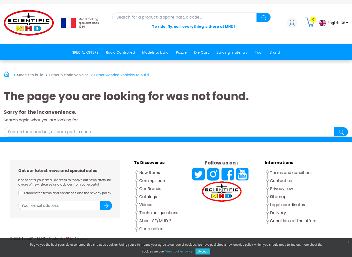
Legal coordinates (287, 205)
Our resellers (151, 229)
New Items (149, 173)
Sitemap (278, 197)
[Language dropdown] (333, 23)
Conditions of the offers (293, 221)
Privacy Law (281, 189)
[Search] (191, 17)
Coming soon (152, 181)
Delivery (278, 213)
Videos (145, 205)
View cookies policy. (179, 251)
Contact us (281, 181)
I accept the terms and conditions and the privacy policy (67, 193)
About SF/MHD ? (155, 221)
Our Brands (150, 189)
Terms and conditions (291, 173)
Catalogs (148, 197)
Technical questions (158, 213)
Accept (203, 251)
